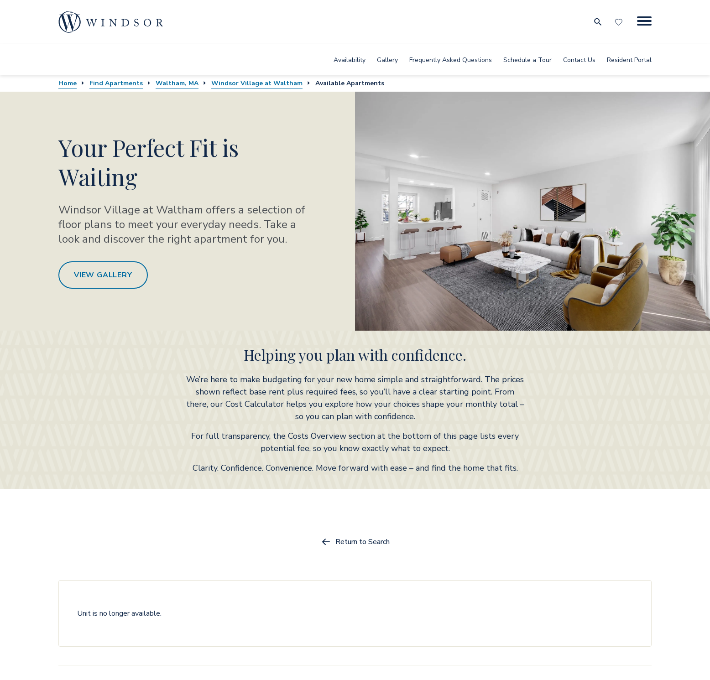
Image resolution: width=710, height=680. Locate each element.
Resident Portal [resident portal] (629, 60)
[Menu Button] (644, 21)
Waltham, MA (177, 83)
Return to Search (355, 541)
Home (67, 83)
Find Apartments (116, 83)
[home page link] (110, 21)
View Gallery (103, 275)
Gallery (387, 60)
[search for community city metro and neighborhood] (597, 21)
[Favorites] (619, 21)
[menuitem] (349, 59)
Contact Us (579, 60)
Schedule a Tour (527, 60)
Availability (349, 60)
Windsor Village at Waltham (257, 83)
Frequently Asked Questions (450, 60)
